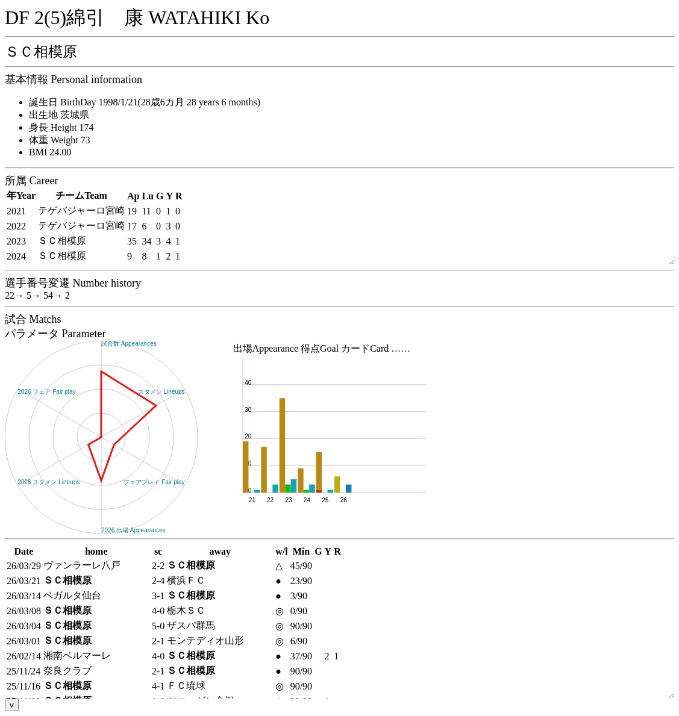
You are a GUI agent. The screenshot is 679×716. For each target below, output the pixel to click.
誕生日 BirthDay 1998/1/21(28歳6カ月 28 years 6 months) (144, 102)
